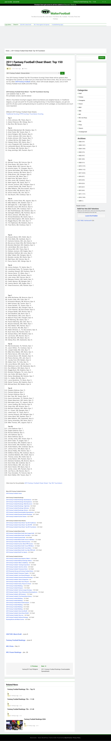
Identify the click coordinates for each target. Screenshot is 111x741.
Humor (81, 104)
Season (81, 128)
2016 (80, 176)
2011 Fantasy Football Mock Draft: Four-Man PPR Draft (20, 550)
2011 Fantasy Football (22, 82)
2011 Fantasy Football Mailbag (14, 586)
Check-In (73, 4)
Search (101, 57)
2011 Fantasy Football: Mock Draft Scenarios (18, 541)
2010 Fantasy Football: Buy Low (14, 615)
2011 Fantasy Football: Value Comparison (17, 579)
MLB (80, 107)
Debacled (67, 4)
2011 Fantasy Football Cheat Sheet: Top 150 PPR (19, 525)
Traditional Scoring (12, 114)
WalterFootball (60, 13)
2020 (80, 162)
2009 (80, 201)
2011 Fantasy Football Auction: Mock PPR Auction (19, 544)
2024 (80, 148)
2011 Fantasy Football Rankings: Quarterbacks (18, 499)
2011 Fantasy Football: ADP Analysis (16, 594)
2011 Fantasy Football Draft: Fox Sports (16, 552)
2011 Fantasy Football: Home (14, 493)
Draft (80, 93)
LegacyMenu (8, 24)
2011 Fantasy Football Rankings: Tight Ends (18, 506)
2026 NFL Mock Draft (25, 24)
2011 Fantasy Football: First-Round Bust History (19, 596)
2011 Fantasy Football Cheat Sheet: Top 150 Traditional (21, 523)
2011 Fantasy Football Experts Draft (15, 537)
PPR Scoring (24, 114)
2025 (80, 145)
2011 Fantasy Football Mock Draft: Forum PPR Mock (20, 546)
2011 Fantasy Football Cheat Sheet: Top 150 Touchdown (43, 483)
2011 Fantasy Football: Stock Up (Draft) (16, 611)
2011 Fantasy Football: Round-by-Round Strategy (19, 577)
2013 (80, 187)
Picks (80, 125)
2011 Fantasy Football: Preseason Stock (17, 569)
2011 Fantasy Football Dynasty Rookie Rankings (19, 514)
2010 (80, 197)
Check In (15, 24)
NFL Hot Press (83, 118)
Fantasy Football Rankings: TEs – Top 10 (21, 689)
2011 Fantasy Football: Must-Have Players (17, 581)
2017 (80, 173)
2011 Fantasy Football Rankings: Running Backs (19, 502)
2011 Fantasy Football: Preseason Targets (17, 573)
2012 (80, 190)
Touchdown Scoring (36, 114)
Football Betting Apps (57, 24)
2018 (80, 169)
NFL (80, 114)
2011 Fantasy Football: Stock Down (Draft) (17, 613)
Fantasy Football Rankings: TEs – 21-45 (20, 709)
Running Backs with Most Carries (15, 619)
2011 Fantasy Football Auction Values (16, 516)
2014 (80, 183)
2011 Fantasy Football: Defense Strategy (17, 617)
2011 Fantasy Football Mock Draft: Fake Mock (18, 535)
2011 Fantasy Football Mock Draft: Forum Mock (18, 548)
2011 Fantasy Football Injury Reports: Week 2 (18, 558)
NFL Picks (9, 646)
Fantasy (9, 57)
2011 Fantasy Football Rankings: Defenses (17, 508)
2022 (80, 155)
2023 (80, 152)
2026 (80, 141)
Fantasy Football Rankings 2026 (35, 719)
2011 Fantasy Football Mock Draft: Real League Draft (20, 533)
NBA (80, 111)
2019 (80, 166)
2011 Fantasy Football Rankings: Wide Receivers (19, 504)
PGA (80, 121)
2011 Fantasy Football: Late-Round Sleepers (18, 575)
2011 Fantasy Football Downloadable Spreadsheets (20, 512)
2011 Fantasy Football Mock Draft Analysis (17, 602)
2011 (80, 194)
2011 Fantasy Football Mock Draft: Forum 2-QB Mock (20, 539)
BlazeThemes (68, 737)
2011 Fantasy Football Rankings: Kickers (17, 510)
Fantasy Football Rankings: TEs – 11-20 (85, 2)
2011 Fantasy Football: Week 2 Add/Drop (17, 562)
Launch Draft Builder (91, 216)
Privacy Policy (76, 737)
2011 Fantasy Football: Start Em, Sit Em (16, 567)
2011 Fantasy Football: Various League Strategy (19, 590)
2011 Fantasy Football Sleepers (14, 588)
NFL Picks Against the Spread (41, 24)
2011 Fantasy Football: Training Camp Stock (18, 565)
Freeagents (82, 100)
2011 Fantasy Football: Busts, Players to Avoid (18, 583)
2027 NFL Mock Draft (14, 634)
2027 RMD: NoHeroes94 (84, 220)
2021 (80, 159)
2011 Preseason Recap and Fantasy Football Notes (19, 571)
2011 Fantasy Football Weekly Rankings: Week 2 (19, 560)
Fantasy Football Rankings (15, 640)
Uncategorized (83, 132)
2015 (80, 180)
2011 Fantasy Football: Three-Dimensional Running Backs (21, 592)
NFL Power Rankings (13, 652)
